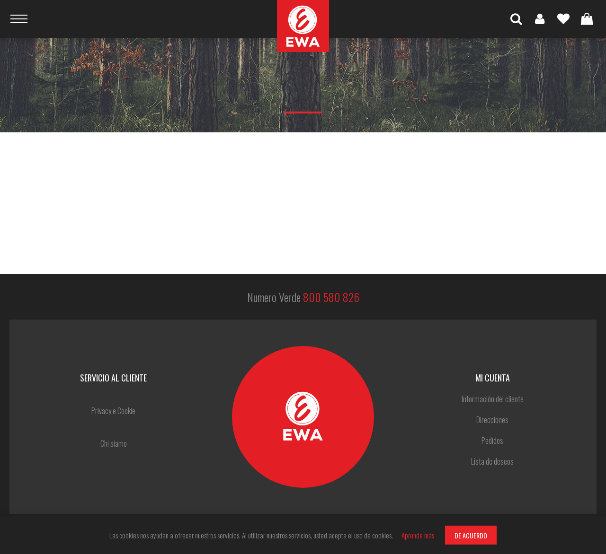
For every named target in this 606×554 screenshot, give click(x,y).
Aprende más (417, 535)
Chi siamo (113, 443)
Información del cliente (493, 399)
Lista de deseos (563, 19)
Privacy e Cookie (113, 410)
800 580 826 (331, 296)
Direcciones (492, 419)
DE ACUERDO (470, 535)
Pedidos (492, 440)
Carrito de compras (587, 19)
